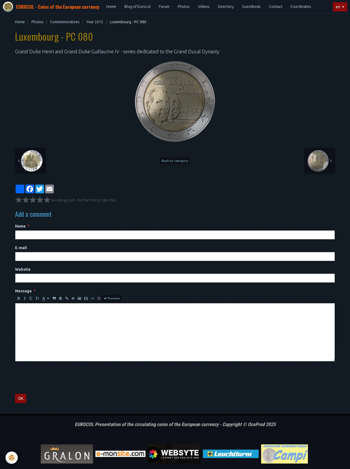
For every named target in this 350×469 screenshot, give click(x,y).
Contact (275, 6)
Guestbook (251, 6)
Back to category (175, 160)
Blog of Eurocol (137, 6)
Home (111, 6)
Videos (204, 6)
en (338, 7)
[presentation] (56, 377)
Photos (184, 6)
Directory (226, 6)
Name (20, 226)
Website (23, 269)
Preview (112, 298)
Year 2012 (94, 22)
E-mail (21, 248)
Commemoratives (65, 22)
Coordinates (300, 6)
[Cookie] (11, 457)
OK (20, 398)
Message (23, 291)
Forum (164, 6)
